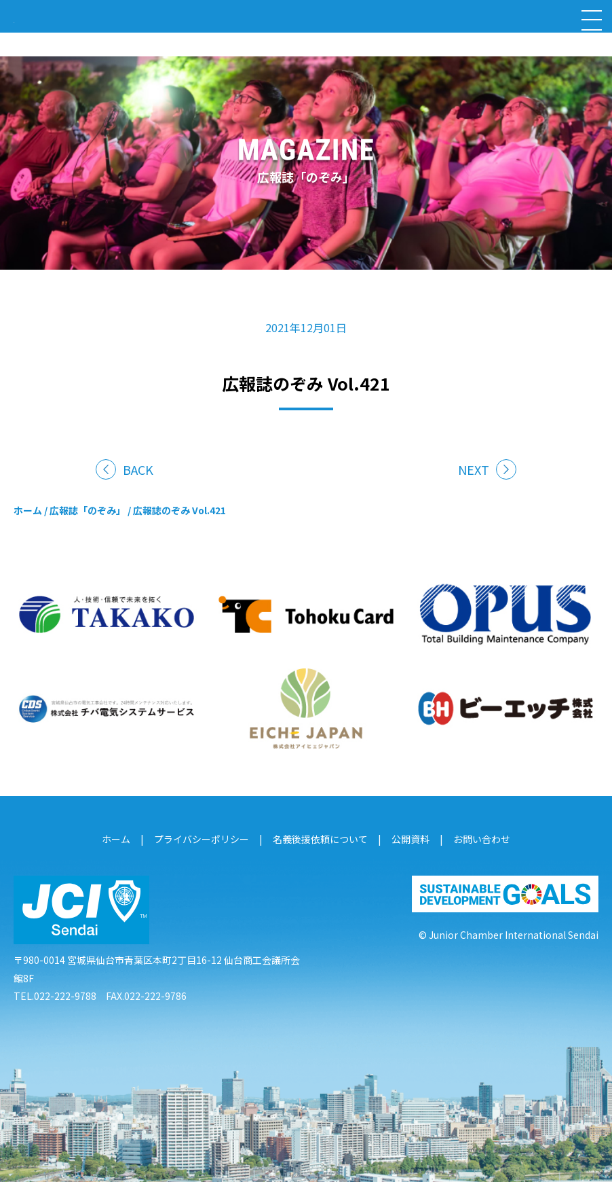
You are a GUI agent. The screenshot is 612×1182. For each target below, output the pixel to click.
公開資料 (410, 839)
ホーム (28, 510)
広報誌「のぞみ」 (88, 510)
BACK (138, 469)
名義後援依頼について (320, 839)
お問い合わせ (481, 839)
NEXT (473, 469)
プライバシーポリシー (201, 839)
